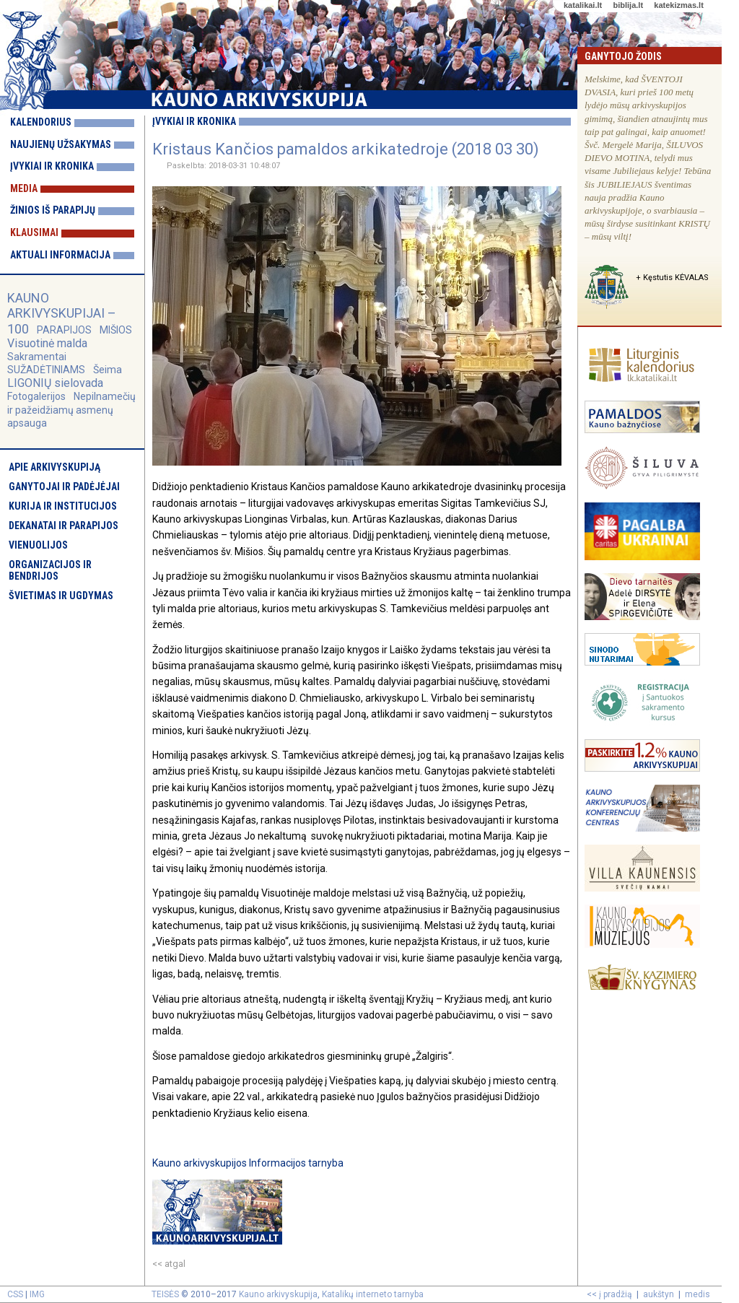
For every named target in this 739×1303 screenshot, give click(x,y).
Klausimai (34, 232)
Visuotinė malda (47, 343)
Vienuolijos (38, 545)
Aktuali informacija (60, 255)
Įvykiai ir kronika (52, 166)
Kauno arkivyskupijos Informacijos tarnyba (248, 1163)
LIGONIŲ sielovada (55, 383)
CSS (15, 1294)
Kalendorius (40, 122)
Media (24, 188)
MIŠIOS (116, 330)
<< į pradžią (609, 1294)
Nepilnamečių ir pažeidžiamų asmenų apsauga (71, 409)
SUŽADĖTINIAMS (46, 369)
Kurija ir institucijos (63, 506)
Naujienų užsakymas (60, 144)
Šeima (107, 369)
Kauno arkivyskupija (278, 1294)
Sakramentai (36, 356)
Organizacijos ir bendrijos (50, 570)
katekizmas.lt (678, 5)
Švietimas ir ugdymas (61, 595)
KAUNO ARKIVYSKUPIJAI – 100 (61, 313)
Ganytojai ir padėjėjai (64, 486)
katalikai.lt (583, 5)
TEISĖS (165, 1294)
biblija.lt (628, 5)
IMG (37, 1294)
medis (697, 1294)
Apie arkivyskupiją (54, 467)
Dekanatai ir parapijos (63, 525)
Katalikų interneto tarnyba (373, 1294)
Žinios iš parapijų (52, 210)
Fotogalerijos (36, 396)
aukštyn (658, 1294)
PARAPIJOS (64, 330)
